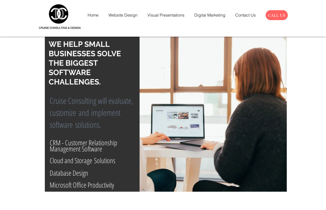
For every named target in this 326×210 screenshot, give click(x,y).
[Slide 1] (166, 184)
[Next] (279, 114)
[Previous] (53, 114)
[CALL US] (277, 15)
